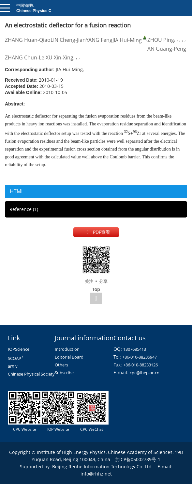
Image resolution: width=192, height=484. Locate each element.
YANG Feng (99, 39)
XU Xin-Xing (59, 57)
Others (61, 365)
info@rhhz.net (96, 474)
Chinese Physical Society (31, 374)
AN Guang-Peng (166, 48)
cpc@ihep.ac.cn (144, 373)
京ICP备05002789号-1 (137, 459)
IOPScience (18, 349)
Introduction (67, 349)
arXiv (13, 366)
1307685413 (134, 349)
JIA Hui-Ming (127, 40)
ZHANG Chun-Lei (25, 57)
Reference (23, 209)
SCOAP (15, 358)
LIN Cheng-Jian (68, 39)
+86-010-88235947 (139, 357)
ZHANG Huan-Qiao (28, 39)
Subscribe (64, 373)
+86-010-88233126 (140, 365)
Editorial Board (69, 357)
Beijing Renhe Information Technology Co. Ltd (102, 466)
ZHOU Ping (160, 39)
